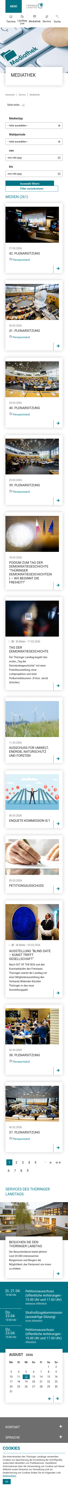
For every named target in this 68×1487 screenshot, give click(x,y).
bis (36, 173)
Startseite (10, 94)
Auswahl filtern (30, 183)
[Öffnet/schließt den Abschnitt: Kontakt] (61, 1427)
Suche (57, 21)
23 (56, 1381)
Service (47, 21)
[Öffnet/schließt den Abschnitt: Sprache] (61, 1437)
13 (33, 1376)
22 (48, 1381)
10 (11, 1376)
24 (11, 1386)
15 (48, 1376)
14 (41, 1376)
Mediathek (35, 21)
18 (18, 1381)
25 (18, 1386)
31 (11, 1391)
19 (26, 1381)
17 (11, 1381)
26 (26, 1386)
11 (18, 1376)
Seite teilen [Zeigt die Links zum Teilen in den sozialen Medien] (13, 104)
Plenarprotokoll (21, 259)
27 (33, 1386)
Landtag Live (22, 22)
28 (41, 1386)
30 (56, 1386)
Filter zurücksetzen (32, 188)
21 (41, 1381)
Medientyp (36, 123)
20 (33, 1381)
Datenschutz (10, 1475)
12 (26, 1376)
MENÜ (13, 6)
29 (48, 1386)
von (36, 157)
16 (56, 1376)
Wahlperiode (36, 139)
